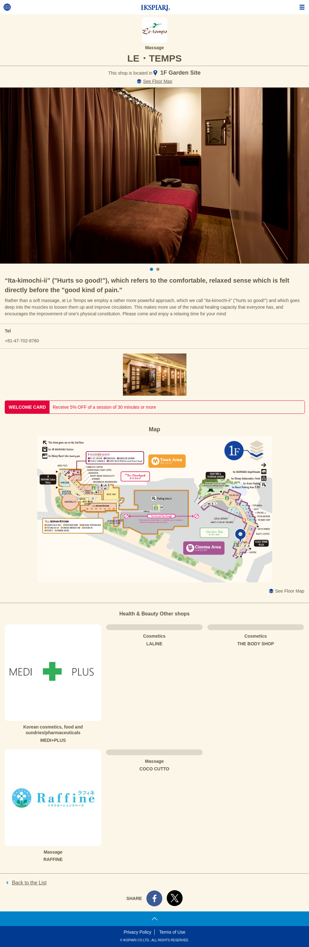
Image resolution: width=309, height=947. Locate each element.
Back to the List (29, 882)
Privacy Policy (137, 932)
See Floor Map (157, 81)
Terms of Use (172, 932)
